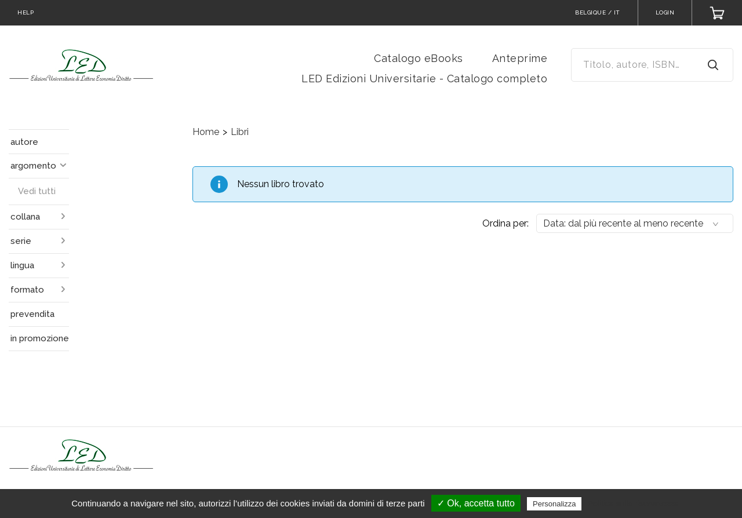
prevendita (32, 314)
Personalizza (554, 503)
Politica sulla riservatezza (633, 503)
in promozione (39, 338)
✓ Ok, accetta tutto (476, 503)
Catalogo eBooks (418, 58)
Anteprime (520, 58)
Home (205, 131)
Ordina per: (505, 223)
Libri (240, 131)
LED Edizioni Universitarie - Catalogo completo (424, 78)
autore (24, 142)
